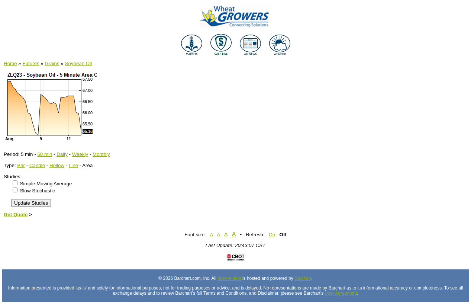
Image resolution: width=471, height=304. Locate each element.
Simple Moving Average (46, 183)
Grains (52, 63)
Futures (30, 63)
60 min (44, 154)
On (272, 234)
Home (10, 63)
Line (73, 165)
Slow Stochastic (37, 190)
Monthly (101, 154)
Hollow (56, 165)
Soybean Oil (78, 63)
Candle (37, 165)
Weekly (80, 154)
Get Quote (16, 214)
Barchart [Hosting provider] (302, 278)
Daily (62, 154)
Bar (21, 165)
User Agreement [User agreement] (341, 293)
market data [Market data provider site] (229, 278)
